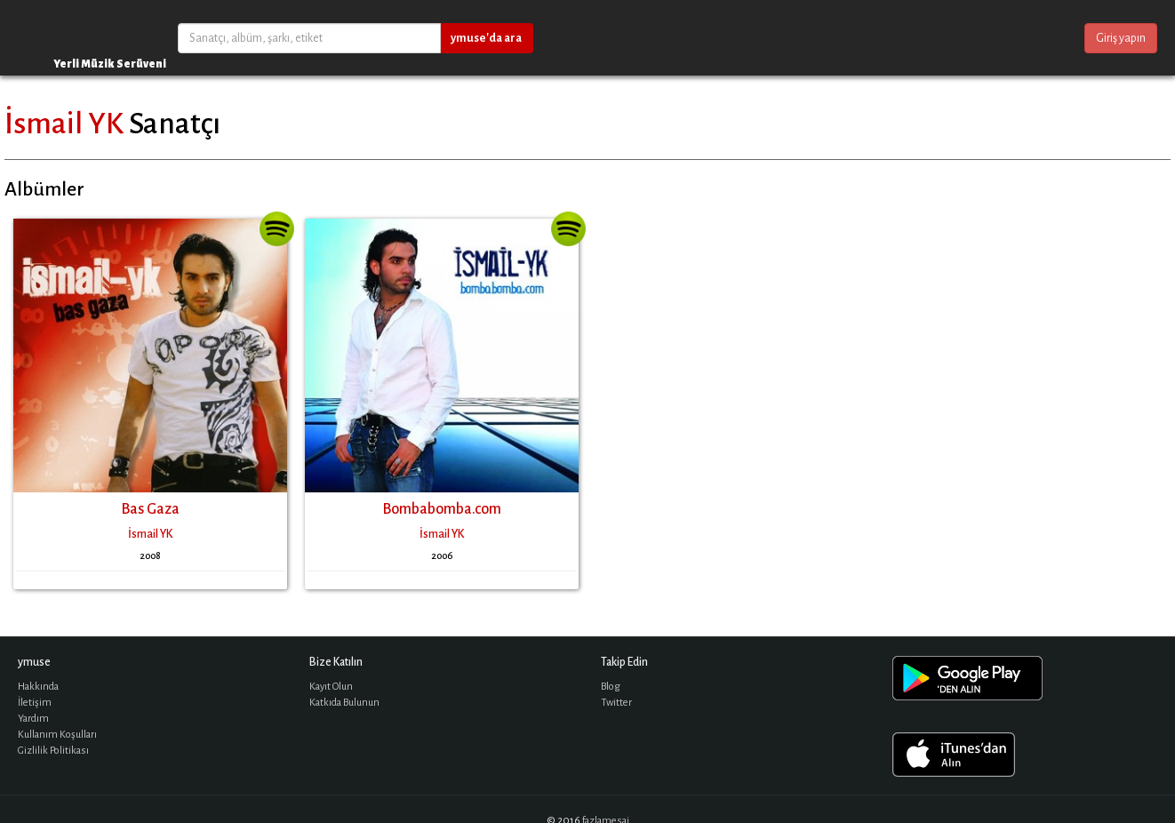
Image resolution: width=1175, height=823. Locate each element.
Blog (610, 686)
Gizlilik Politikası (53, 750)
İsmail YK (64, 124)
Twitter (616, 702)
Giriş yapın (1121, 38)
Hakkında (38, 686)
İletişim (35, 702)
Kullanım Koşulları (57, 734)
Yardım (33, 718)
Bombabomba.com (441, 509)
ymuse (71, 38)
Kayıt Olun (331, 686)
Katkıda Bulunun (344, 702)
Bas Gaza (150, 509)
